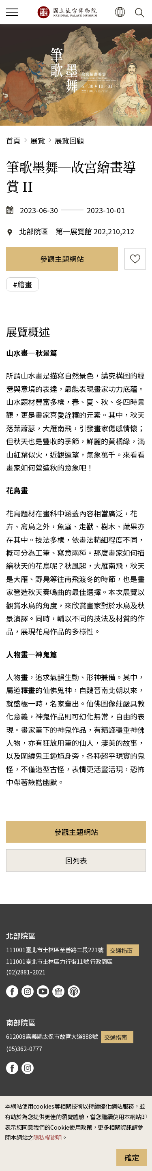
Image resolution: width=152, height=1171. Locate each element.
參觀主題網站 (62, 258)
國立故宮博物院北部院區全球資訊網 (67, 12)
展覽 (37, 140)
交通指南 (121, 950)
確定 (131, 1157)
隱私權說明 (47, 1137)
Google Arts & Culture (58, 991)
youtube (43, 991)
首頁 (13, 140)
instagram (27, 991)
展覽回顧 (69, 140)
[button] (119, 12)
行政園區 (101, 961)
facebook (12, 991)
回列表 (76, 860)
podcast (74, 991)
